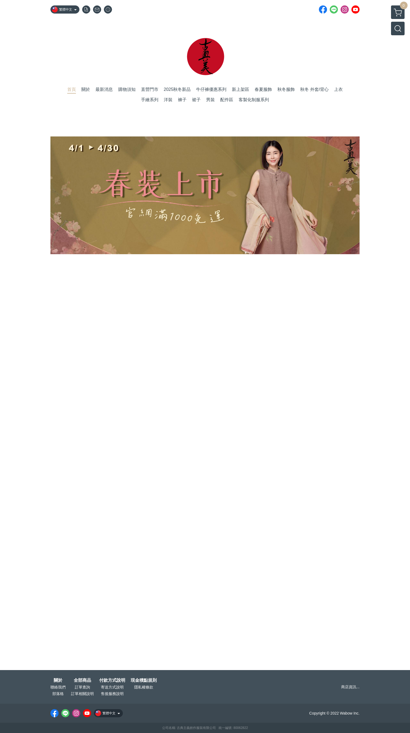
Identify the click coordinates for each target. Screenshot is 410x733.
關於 (58, 680)
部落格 (58, 694)
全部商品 (82, 680)
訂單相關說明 (82, 694)
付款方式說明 (112, 680)
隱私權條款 (143, 687)
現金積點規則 (144, 680)
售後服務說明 (112, 694)
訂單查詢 (82, 687)
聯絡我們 (58, 687)
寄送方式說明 (112, 687)
